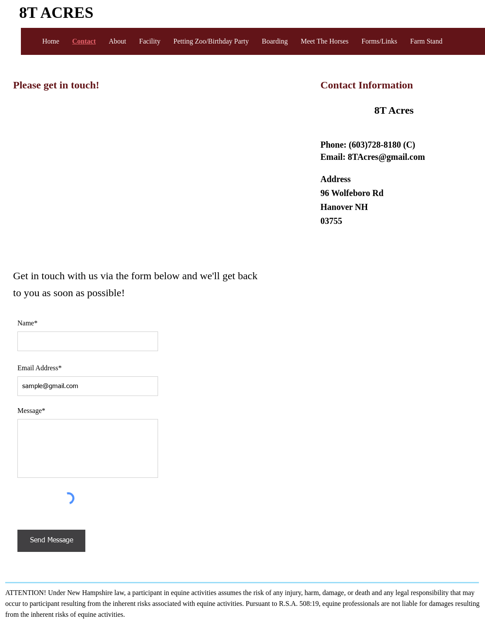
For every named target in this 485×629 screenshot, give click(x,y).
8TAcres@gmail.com (386, 157)
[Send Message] (51, 541)
